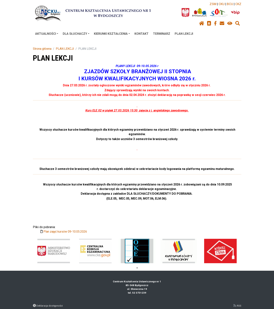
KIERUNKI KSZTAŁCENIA (112, 33)
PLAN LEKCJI (184, 33)
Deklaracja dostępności (49, 305)
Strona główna (42, 48)
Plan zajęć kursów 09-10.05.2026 (65, 231)
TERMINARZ (161, 33)
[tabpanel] (53, 251)
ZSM (213, 4)
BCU (230, 4)
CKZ (238, 4)
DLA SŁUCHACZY (76, 33)
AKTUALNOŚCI (46, 33)
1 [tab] (137, 268)
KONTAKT (141, 33)
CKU (222, 4)
